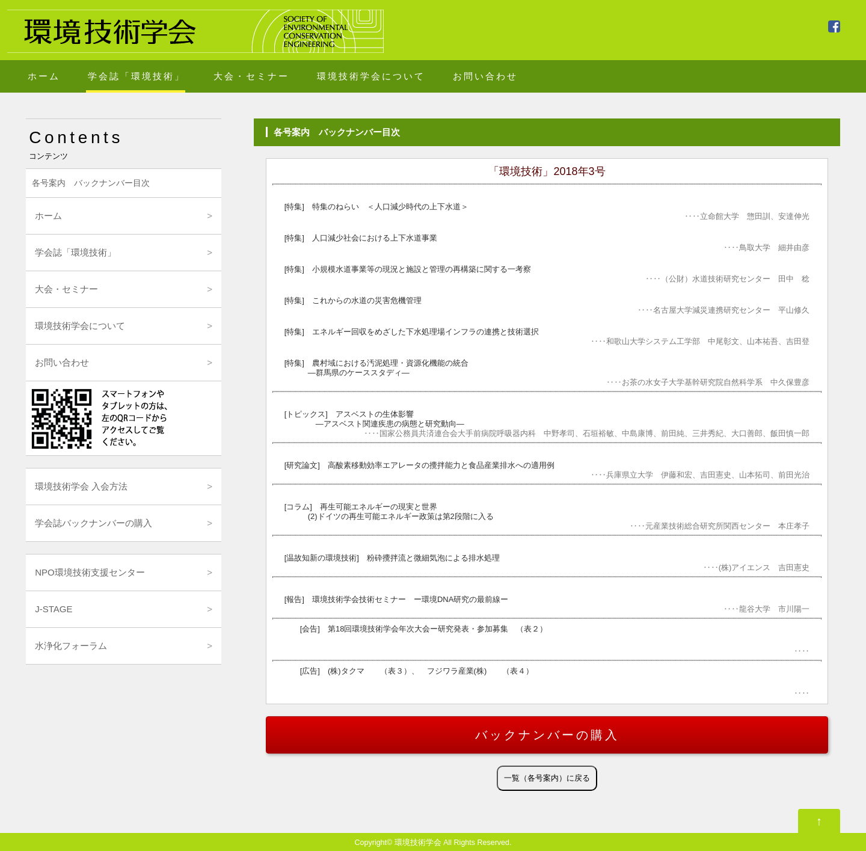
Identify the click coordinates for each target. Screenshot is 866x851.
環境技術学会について (371, 76)
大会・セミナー (251, 76)
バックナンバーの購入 (547, 735)
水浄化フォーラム (71, 646)
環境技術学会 (418, 842)
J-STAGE (53, 609)
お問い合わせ (485, 76)
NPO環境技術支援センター (90, 572)
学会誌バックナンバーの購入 (93, 523)
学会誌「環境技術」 (136, 76)
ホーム (44, 76)
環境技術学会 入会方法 (81, 486)
